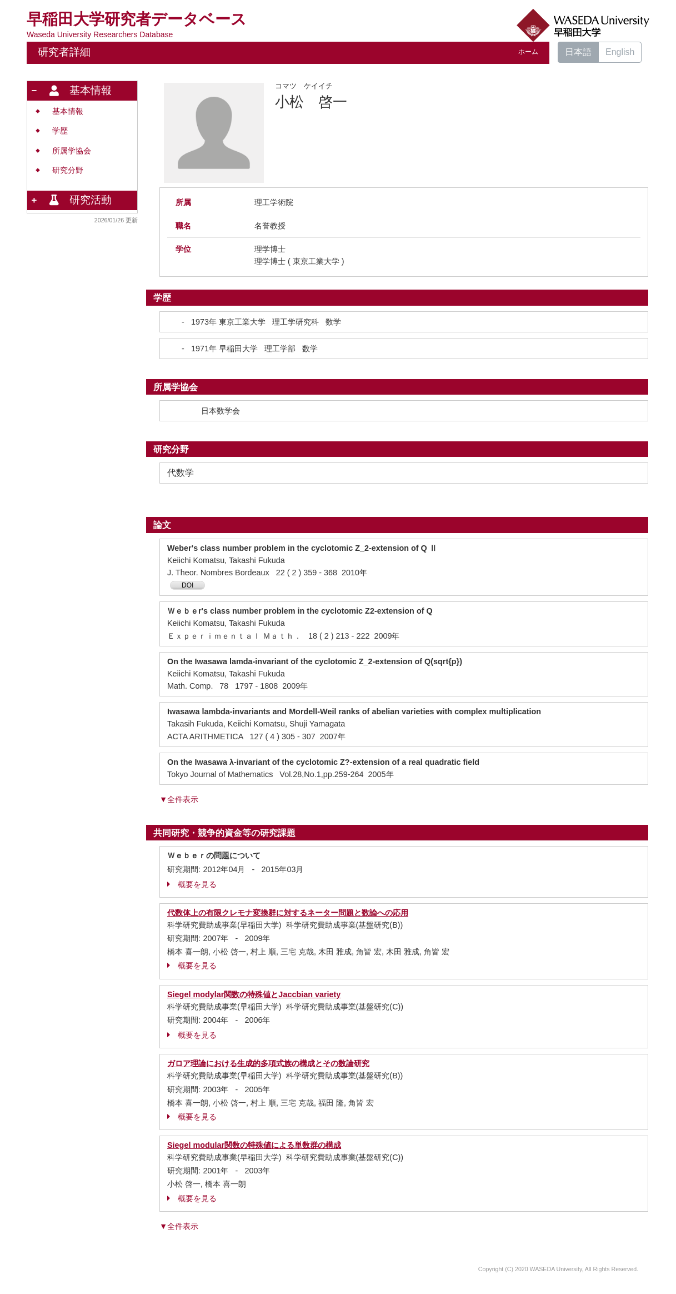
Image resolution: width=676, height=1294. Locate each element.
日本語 (578, 52)
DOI (187, 585)
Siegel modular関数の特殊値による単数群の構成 (254, 1145)
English (619, 52)
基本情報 (67, 111)
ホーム (528, 52)
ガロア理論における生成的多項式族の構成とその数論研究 (268, 1063)
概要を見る (192, 884)
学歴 (60, 131)
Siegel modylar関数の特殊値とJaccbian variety (253, 994)
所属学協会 (71, 151)
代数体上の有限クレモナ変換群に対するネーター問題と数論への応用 (287, 912)
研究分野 (67, 170)
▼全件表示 (178, 799)
